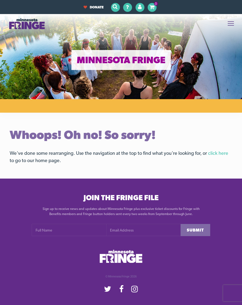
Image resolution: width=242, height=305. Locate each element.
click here (218, 153)
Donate (94, 7)
